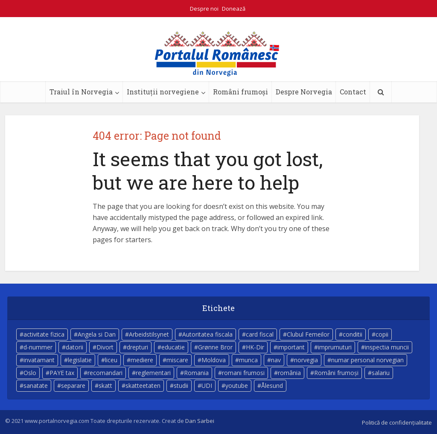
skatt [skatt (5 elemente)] (105, 385)
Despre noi (204, 8)
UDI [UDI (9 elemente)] (206, 385)
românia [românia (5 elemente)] (289, 373)
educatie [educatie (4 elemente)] (173, 347)
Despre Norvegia (304, 91)
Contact (353, 91)
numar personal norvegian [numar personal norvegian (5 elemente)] (367, 360)
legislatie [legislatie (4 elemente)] (80, 360)
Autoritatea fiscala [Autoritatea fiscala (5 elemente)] (207, 334)
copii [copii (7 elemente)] (382, 334)
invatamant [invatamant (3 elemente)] (39, 360)
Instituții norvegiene (163, 91)
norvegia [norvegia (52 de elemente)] (306, 360)
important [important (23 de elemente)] (291, 347)
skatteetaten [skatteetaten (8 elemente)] (142, 385)
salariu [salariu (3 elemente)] (381, 373)
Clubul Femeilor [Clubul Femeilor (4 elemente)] (308, 334)
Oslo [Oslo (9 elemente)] (29, 373)
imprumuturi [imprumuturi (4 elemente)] (335, 347)
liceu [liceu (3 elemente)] (111, 360)
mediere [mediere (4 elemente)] (142, 360)
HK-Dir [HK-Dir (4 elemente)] (255, 347)
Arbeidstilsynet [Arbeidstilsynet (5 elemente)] (149, 334)
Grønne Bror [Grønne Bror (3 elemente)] (215, 347)
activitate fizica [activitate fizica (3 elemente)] (43, 334)
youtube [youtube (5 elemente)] (236, 385)
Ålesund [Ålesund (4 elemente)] (272, 385)
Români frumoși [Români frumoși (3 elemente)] (336, 373)
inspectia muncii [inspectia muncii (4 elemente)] (387, 347)
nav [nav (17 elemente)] (276, 360)
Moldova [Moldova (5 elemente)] (213, 360)
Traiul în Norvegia (81, 91)
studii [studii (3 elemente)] (181, 385)
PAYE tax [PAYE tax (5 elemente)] (62, 373)
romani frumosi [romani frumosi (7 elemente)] (243, 373)
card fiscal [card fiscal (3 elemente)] (260, 334)
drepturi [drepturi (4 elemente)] (137, 347)
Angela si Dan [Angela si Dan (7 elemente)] (97, 334)
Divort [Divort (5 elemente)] (105, 347)
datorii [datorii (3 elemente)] (74, 347)
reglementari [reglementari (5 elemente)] (153, 373)
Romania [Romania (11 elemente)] (196, 373)
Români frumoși (240, 91)
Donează (233, 8)
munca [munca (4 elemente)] (248, 360)
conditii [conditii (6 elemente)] (352, 334)
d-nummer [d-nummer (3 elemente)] (37, 347)
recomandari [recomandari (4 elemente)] (104, 373)
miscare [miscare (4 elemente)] (177, 360)
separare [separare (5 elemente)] (73, 385)
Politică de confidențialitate (397, 422)
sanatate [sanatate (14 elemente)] (35, 385)
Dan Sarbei (199, 421)
